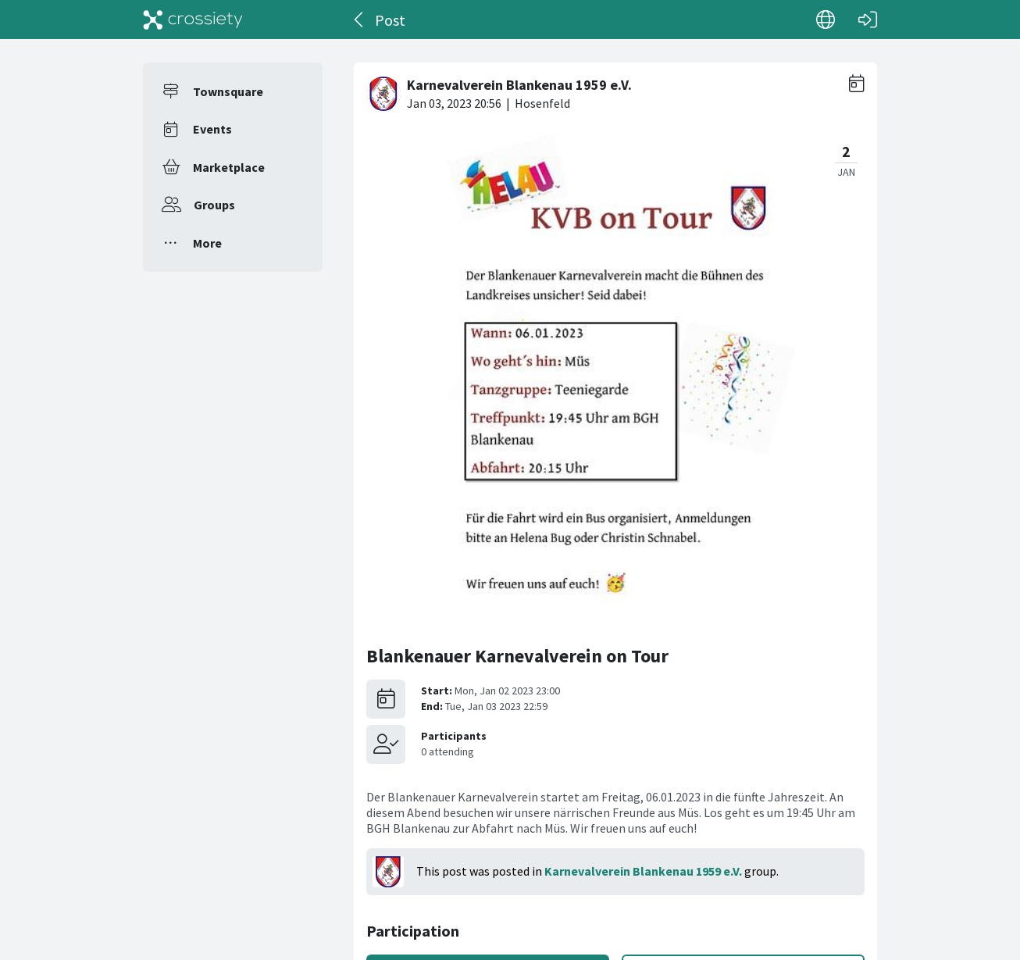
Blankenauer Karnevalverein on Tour (517, 656)
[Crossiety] (193, 19)
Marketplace (229, 167)
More (207, 243)
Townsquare (228, 91)
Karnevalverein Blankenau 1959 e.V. (643, 871)
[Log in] (867, 19)
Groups (214, 204)
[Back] (359, 19)
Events (212, 129)
